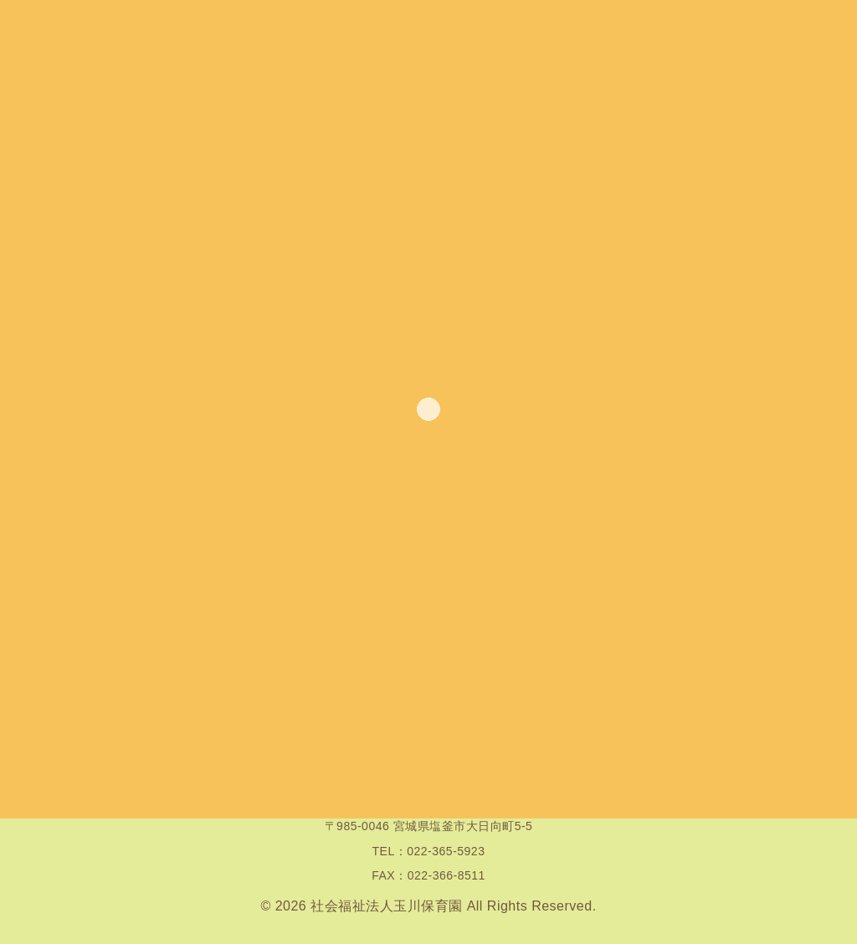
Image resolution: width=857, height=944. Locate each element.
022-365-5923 (446, 851)
